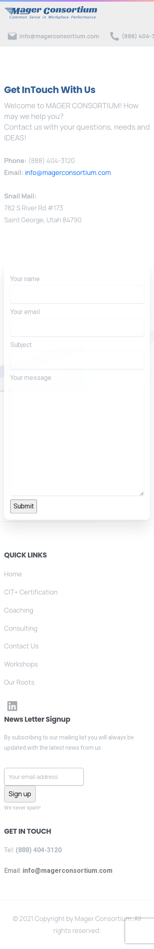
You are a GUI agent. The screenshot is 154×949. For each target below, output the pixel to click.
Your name (77, 303)
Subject (77, 369)
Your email (77, 336)
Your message (77, 449)
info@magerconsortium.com (68, 172)
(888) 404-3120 (51, 160)
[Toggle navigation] (141, 12)
